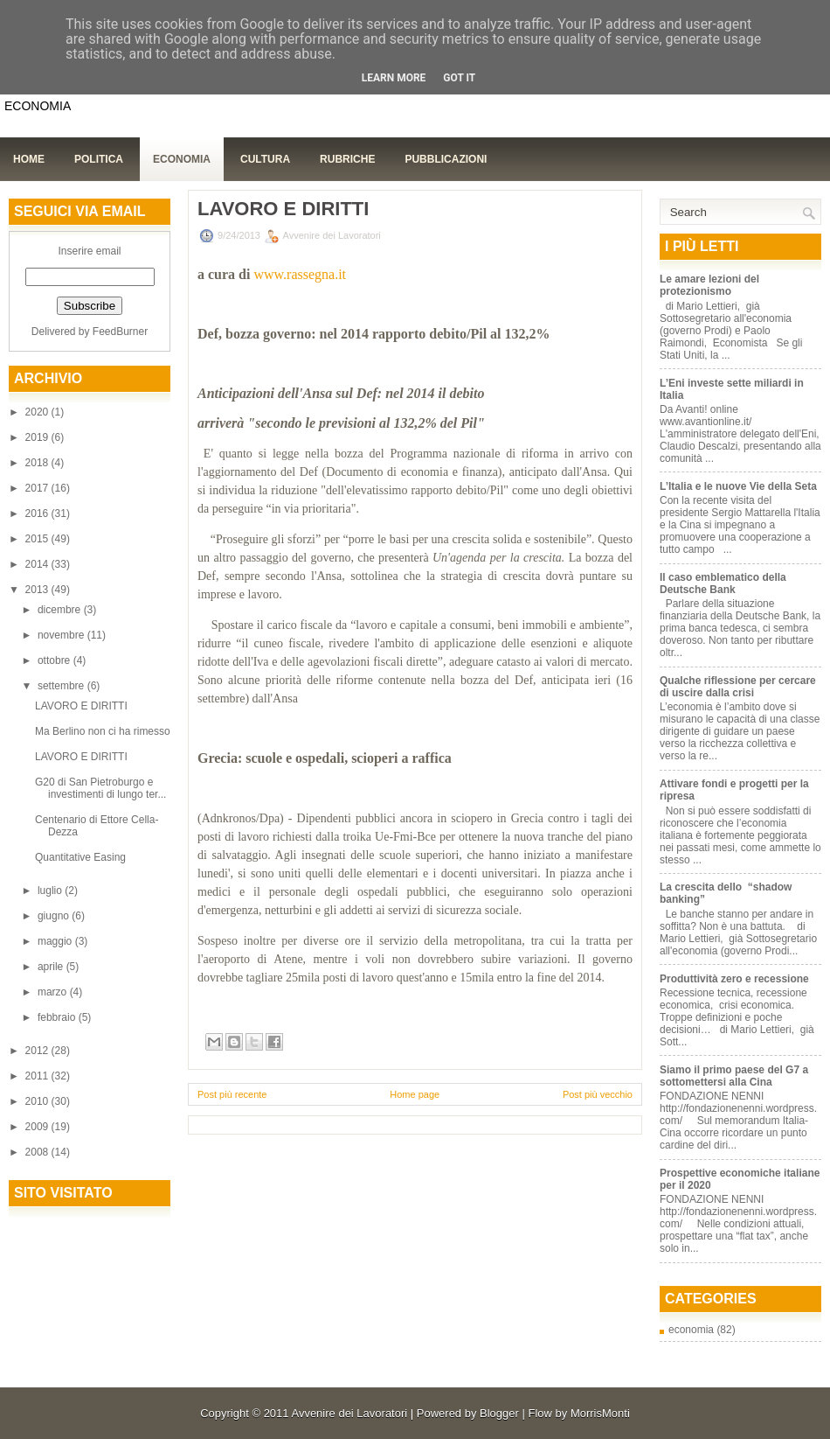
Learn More (394, 78)
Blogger (499, 1413)
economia (691, 1330)
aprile (52, 966)
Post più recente (232, 1094)
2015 (38, 539)
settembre (62, 686)
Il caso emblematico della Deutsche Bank (723, 583)
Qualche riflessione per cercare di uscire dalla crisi (738, 686)
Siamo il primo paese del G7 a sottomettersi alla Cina (734, 1076)
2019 (38, 437)
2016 (38, 513)
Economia (182, 159)
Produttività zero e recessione (734, 979)
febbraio (58, 1017)
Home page (414, 1094)
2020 (38, 412)
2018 (38, 463)
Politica (98, 159)
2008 (38, 1152)
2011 (38, 1076)
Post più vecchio (598, 1094)
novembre (62, 635)
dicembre (61, 610)
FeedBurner (120, 331)
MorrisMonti (600, 1413)
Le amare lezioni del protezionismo (709, 285)
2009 (38, 1127)
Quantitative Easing (80, 857)
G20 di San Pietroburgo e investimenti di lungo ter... (100, 788)
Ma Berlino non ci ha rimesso (102, 731)
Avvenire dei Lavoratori (349, 1413)
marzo (54, 992)
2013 (38, 589)
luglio (51, 890)
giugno (55, 916)
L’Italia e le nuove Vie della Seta (738, 486)
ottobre (55, 660)
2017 (38, 488)
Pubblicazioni (446, 159)
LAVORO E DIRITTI (81, 706)
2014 (38, 564)
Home (29, 159)
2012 (38, 1050)
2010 (38, 1101)
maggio (56, 941)
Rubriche (347, 159)
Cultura (265, 159)
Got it (459, 78)
